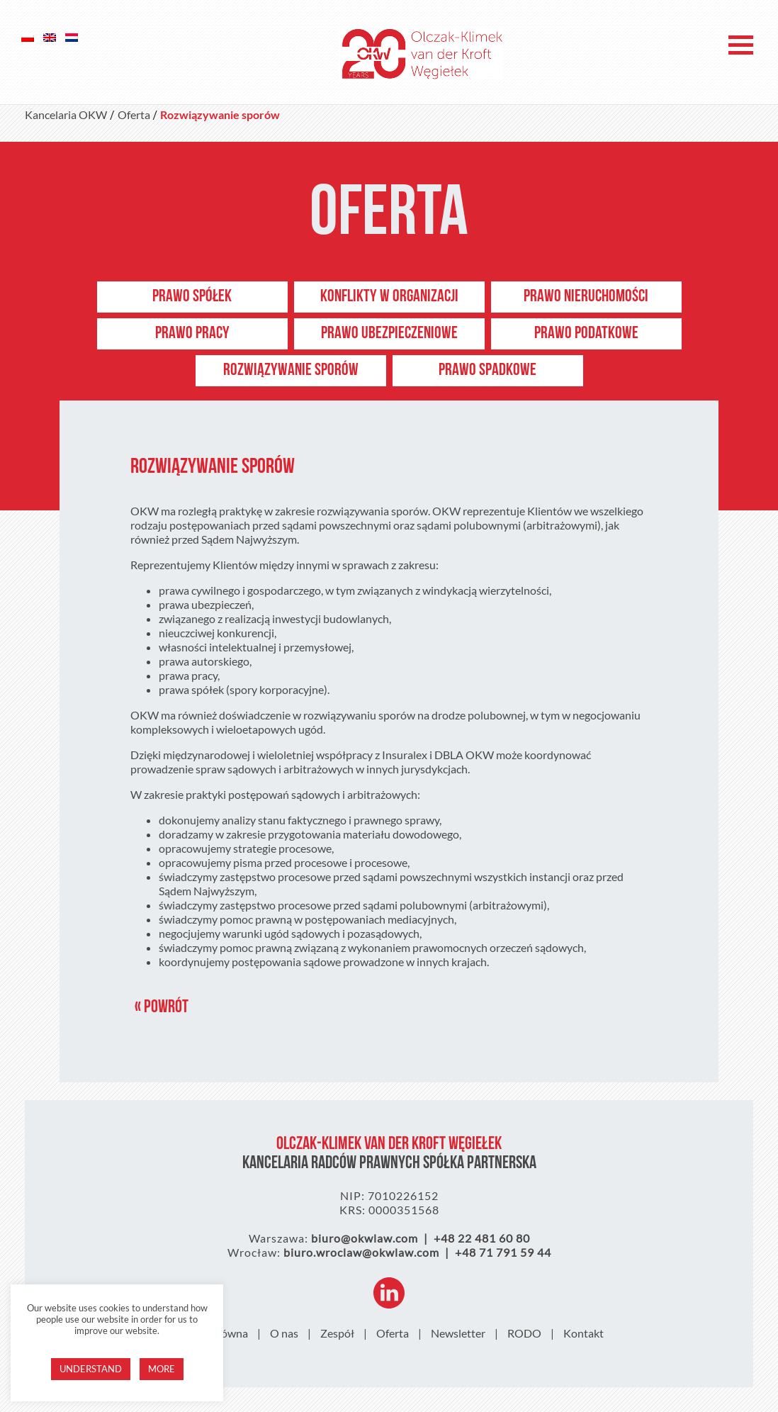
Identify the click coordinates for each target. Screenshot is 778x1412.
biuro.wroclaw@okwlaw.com (361, 1252)
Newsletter (458, 1333)
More (161, 1368)
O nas (284, 1333)
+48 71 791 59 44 (503, 1252)
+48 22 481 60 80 (482, 1238)
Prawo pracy (192, 333)
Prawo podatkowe (586, 333)
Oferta (392, 1333)
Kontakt (583, 1333)
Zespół (337, 1333)
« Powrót (161, 1007)
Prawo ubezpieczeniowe (389, 333)
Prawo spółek (192, 297)
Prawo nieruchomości (586, 297)
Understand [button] (91, 1368)
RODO (524, 1333)
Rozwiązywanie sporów (291, 370)
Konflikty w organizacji (389, 297)
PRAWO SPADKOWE (487, 370)
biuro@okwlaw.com (364, 1238)
